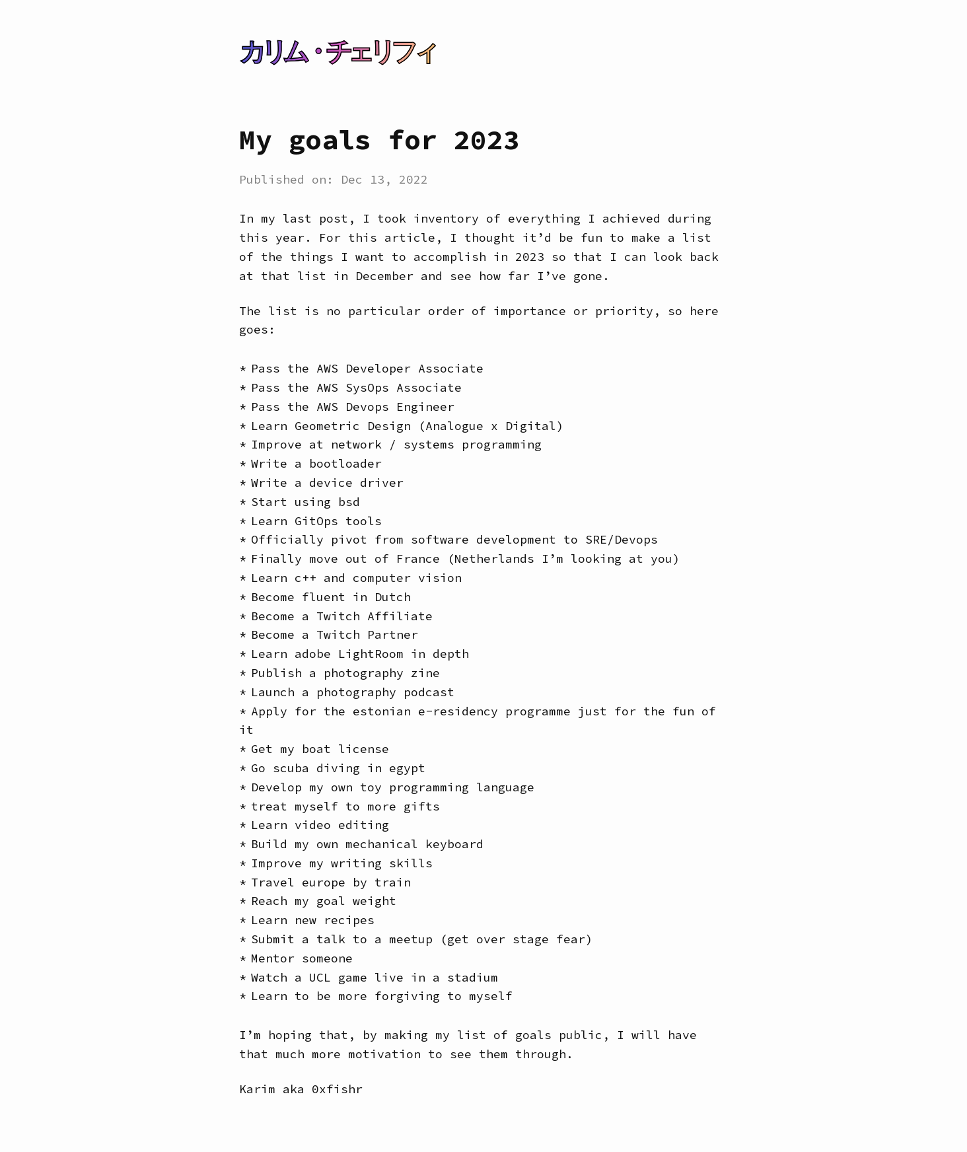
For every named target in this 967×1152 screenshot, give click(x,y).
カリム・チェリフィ (337, 51)
